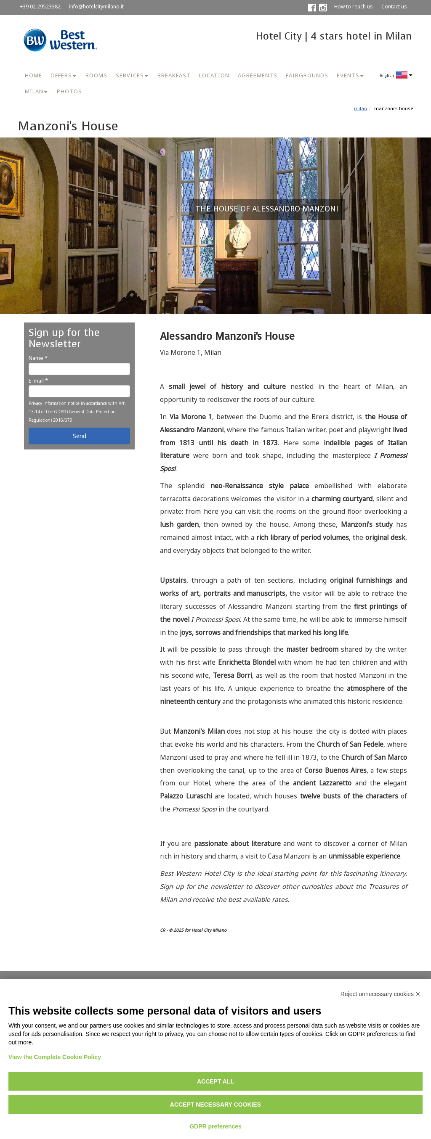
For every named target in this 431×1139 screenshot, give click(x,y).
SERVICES (130, 75)
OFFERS (61, 75)
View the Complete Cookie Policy (54, 1057)
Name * (38, 358)
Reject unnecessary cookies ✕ (380, 994)
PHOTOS (69, 91)
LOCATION (214, 75)
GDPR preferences (215, 1126)
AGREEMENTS (257, 75)
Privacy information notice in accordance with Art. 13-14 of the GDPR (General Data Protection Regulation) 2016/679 (77, 411)
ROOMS (96, 75)
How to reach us (353, 6)
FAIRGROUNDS (307, 75)
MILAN (34, 91)
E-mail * (38, 380)
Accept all (215, 1081)
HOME (33, 75)
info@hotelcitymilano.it (96, 6)
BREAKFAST (174, 75)
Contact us (394, 6)
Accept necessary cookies (215, 1104)
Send (79, 436)
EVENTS (348, 75)
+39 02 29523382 (40, 6)
